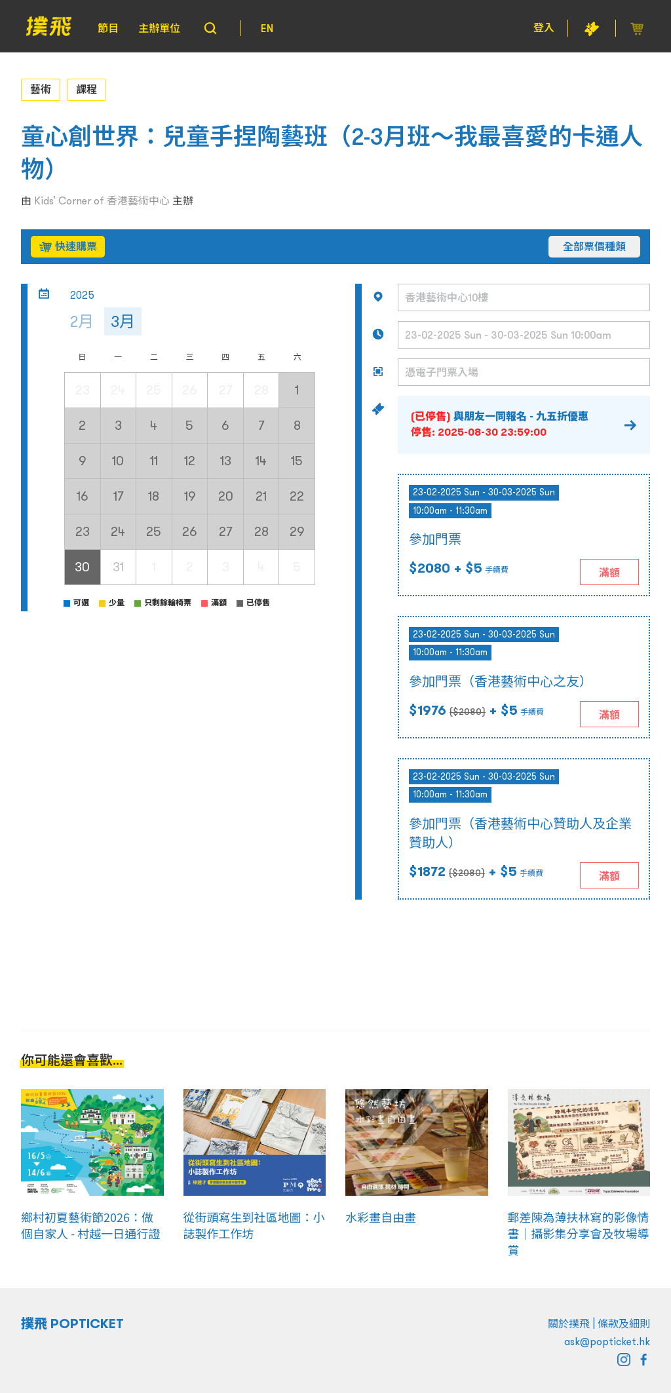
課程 (86, 89)
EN (267, 28)
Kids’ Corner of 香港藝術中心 (102, 200)
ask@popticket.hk (607, 1341)
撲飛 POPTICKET (72, 1323)
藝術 (40, 89)
